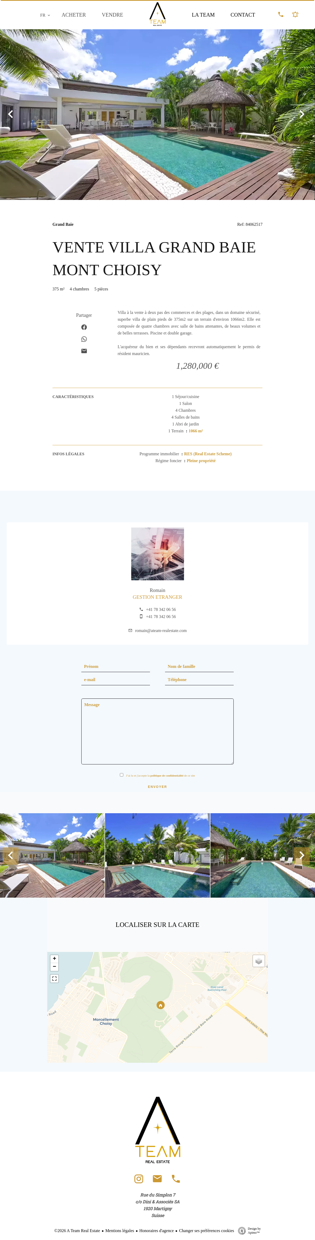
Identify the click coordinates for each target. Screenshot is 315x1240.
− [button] (54, 967)
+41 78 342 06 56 (161, 609)
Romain (157, 590)
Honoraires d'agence (156, 1230)
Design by (248, 1231)
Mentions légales (119, 1230)
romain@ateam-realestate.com (161, 630)
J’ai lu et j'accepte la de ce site (160, 775)
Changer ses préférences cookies (206, 1230)
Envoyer (157, 787)
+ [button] (54, 959)
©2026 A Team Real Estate (77, 1230)
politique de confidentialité (167, 775)
